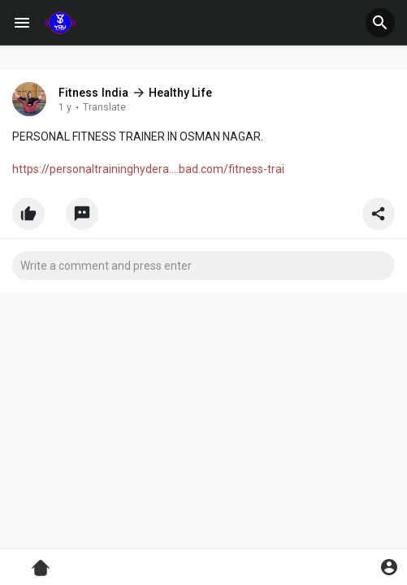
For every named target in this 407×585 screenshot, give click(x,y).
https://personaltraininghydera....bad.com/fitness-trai (148, 169)
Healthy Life (180, 92)
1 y (64, 107)
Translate (104, 107)
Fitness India (93, 92)
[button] (380, 22)
